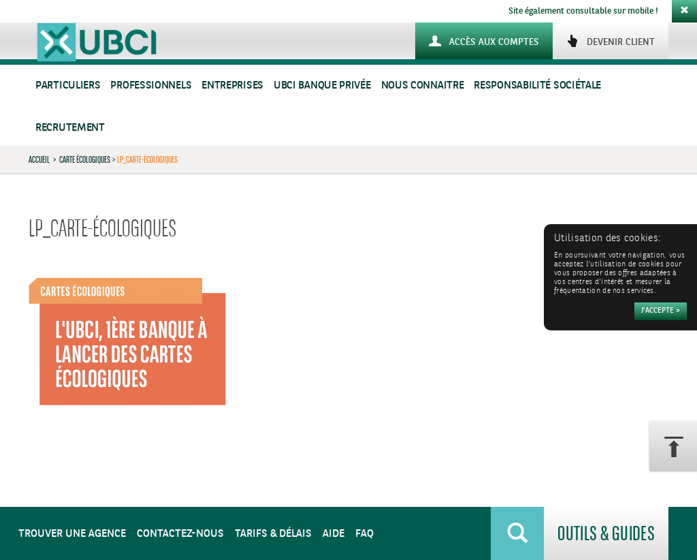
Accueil (39, 159)
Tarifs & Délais (273, 533)
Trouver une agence (72, 533)
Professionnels (150, 85)
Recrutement (70, 127)
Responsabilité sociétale (537, 85)
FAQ (364, 533)
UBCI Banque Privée (322, 85)
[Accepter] (660, 311)
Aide (333, 533)
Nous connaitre (422, 85)
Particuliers (67, 85)
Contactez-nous (180, 533)
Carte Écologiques (84, 159)
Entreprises (232, 85)
